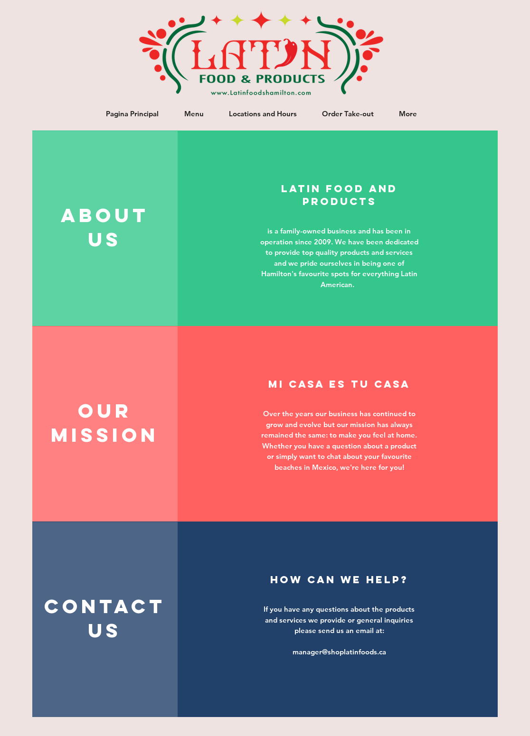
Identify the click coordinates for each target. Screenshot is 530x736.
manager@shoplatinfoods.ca (339, 651)
